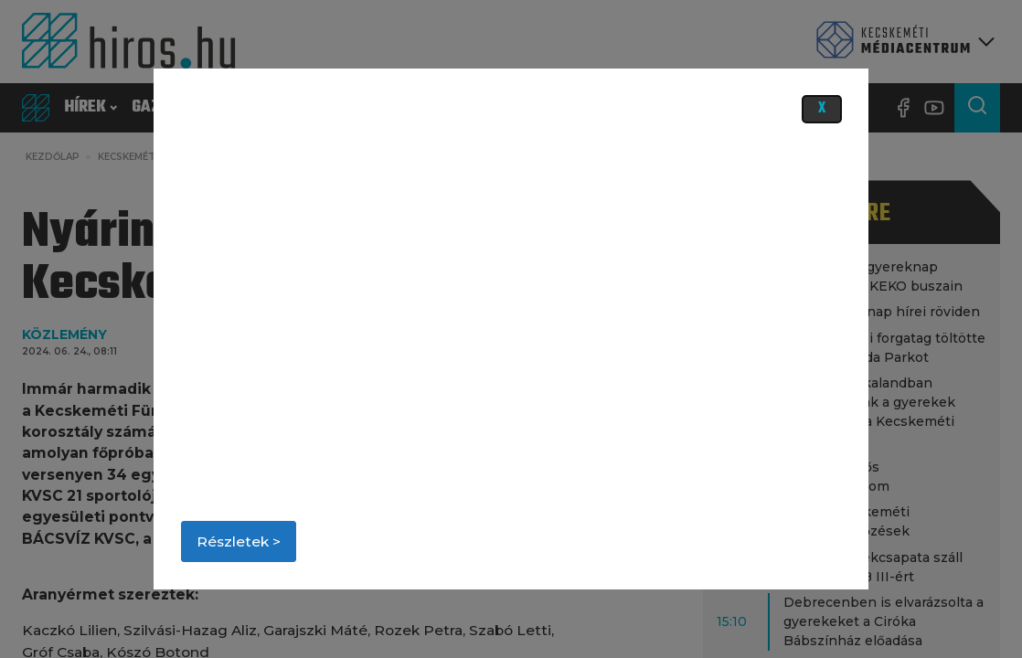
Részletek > (239, 541)
